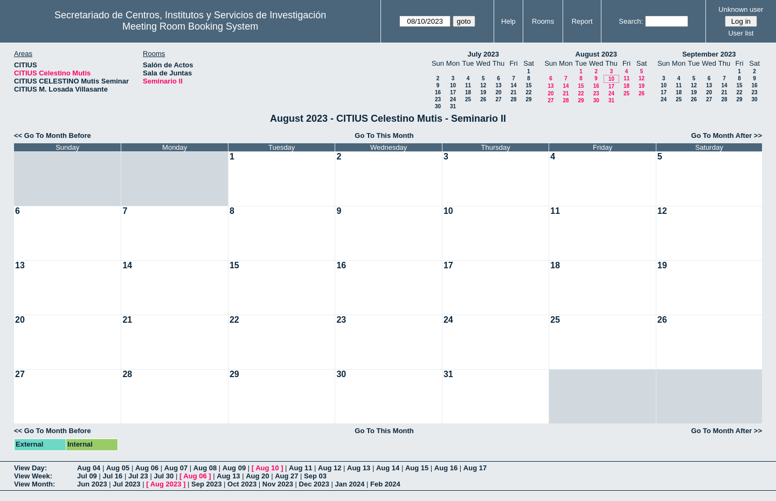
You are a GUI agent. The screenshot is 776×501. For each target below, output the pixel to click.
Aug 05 (117, 468)
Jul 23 (138, 476)
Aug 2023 (166, 484)
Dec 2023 (314, 484)
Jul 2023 (126, 484)
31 (453, 106)
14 (513, 85)
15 (528, 85)
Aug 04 (88, 468)
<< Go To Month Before (52, 135)
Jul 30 (164, 476)
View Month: (34, 484)
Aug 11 (300, 468)
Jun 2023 (92, 484)
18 (468, 92)
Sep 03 (315, 476)
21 (513, 92)
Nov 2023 (277, 484)
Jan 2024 (350, 484)
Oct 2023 (242, 484)
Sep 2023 (206, 484)
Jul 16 (112, 476)
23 (438, 99)
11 (468, 85)
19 (483, 92)
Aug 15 (416, 468)
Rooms (543, 21)
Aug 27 (286, 476)
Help (508, 21)
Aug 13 (358, 468)
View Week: (33, 476)
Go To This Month (384, 135)
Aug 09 (234, 468)
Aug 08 (205, 468)
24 (453, 99)
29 (528, 99)
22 (528, 92)
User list (740, 33)
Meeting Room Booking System (190, 26)
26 (483, 99)
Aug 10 (267, 468)
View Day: (30, 468)
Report (582, 21)
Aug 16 (446, 468)
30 (438, 106)
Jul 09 (87, 476)
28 (513, 99)
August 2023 (596, 54)
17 (453, 92)
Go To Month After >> (726, 135)
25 (468, 99)
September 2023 (709, 54)
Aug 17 (475, 468)
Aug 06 (146, 468)
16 (438, 92)
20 (498, 92)
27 (498, 99)
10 (453, 85)
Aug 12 (329, 468)
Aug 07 (176, 468)
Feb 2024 (385, 484)
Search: (631, 21)
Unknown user (740, 9)
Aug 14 (387, 468)
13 (498, 85)
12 (483, 85)
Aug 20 (257, 476)
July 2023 (483, 54)
